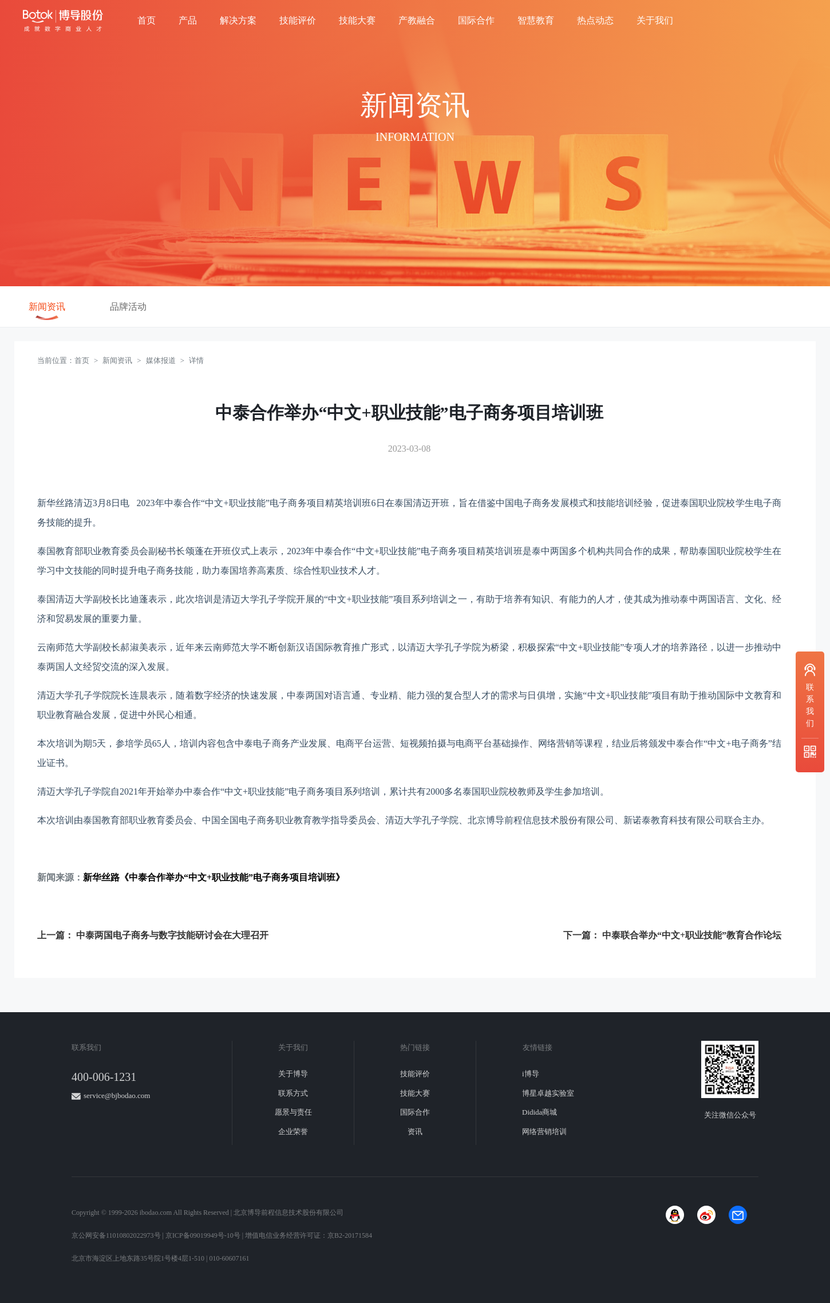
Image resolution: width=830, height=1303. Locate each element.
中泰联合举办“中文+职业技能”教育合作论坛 (691, 935)
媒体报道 (161, 360)
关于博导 (293, 1073)
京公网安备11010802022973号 (116, 1235)
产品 (188, 20)
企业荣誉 (293, 1131)
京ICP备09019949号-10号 (202, 1235)
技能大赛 (357, 20)
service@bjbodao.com (117, 1095)
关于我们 (655, 20)
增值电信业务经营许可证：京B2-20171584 (308, 1235)
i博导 (530, 1073)
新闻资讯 (47, 306)
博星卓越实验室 (548, 1093)
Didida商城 (539, 1112)
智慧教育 (535, 20)
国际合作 (476, 20)
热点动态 (595, 20)
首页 (146, 20)
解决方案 (238, 20)
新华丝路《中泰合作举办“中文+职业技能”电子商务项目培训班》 (214, 877)
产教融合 (416, 20)
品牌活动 (128, 306)
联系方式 (293, 1093)
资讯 (415, 1131)
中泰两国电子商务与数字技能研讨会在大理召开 (172, 935)
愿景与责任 (293, 1112)
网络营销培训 (544, 1131)
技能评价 (297, 20)
